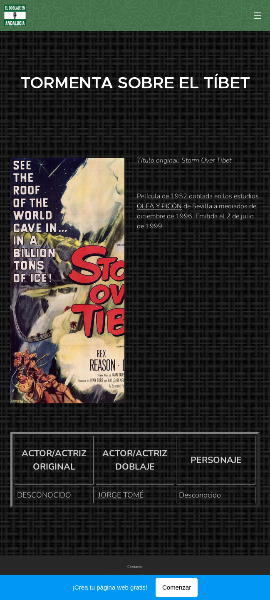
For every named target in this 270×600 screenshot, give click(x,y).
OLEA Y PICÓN (159, 206)
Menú (257, 15)
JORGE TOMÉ (121, 495)
